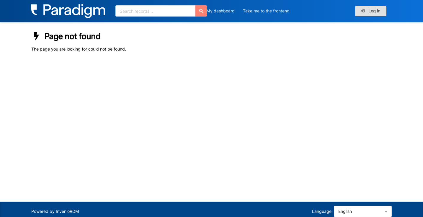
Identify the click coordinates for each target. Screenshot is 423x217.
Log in (370, 10)
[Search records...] (155, 11)
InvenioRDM (67, 211)
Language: (322, 211)
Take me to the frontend (266, 10)
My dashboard (220, 10)
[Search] (201, 11)
